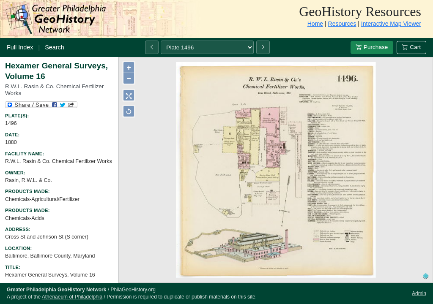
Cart (411, 47)
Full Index (20, 47)
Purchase (372, 47)
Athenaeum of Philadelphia (72, 297)
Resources (342, 23)
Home (315, 23)
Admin (419, 293)
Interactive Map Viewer (391, 23)
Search (54, 47)
